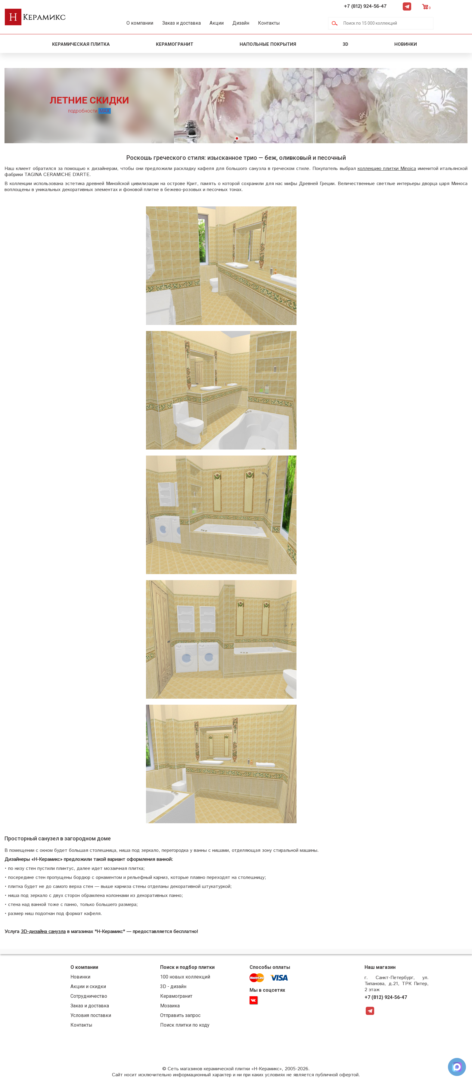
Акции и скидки (95, 987)
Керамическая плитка (81, 44)
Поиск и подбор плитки (190, 968)
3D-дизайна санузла (43, 932)
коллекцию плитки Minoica (386, 169)
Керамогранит (174, 44)
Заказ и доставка (193, 23)
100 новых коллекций (188, 978)
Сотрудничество (95, 997)
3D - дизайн (176, 987)
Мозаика (173, 1006)
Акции (234, 23)
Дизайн (264, 23)
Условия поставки (97, 1016)
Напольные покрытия (268, 44)
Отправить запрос (183, 1016)
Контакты (298, 23)
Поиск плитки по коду (188, 1026)
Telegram (441, 6)
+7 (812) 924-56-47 (399, 6)
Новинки (406, 44)
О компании (146, 23)
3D (345, 44)
